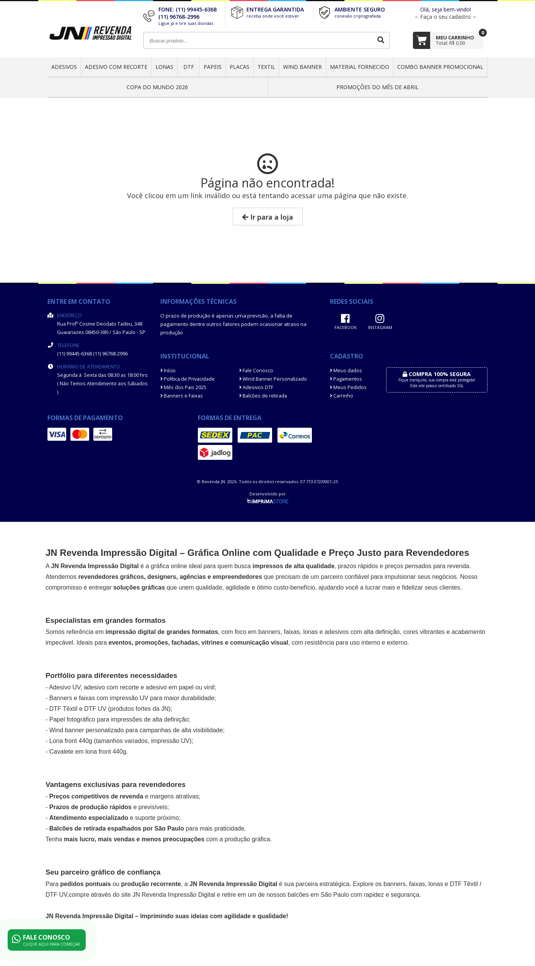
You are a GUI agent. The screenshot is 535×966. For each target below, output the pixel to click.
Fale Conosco (256, 370)
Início (168, 370)
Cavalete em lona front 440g (87, 751)
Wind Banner (302, 66)
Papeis (213, 66)
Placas (240, 66)
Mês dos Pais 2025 (183, 387)
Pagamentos (346, 379)
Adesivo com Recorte (116, 66)
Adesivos (64, 66)
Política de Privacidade (187, 379)
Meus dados (346, 370)
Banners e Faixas (181, 396)
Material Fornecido (359, 66)
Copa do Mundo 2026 (157, 87)
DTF (188, 66)
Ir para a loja (267, 217)
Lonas (164, 66)
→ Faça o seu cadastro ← (445, 16)
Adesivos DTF (256, 387)
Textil (266, 66)
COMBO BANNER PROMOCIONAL (440, 66)
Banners (60, 698)
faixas (292, 632)
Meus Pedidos (348, 387)
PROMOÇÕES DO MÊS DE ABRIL (377, 87)
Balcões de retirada (263, 396)
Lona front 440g (70, 741)
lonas (435, 884)
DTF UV (95, 708)
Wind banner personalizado (86, 730)
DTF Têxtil (63, 708)
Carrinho (341, 396)
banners (269, 632)
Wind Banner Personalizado (273, 379)
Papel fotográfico (72, 719)
